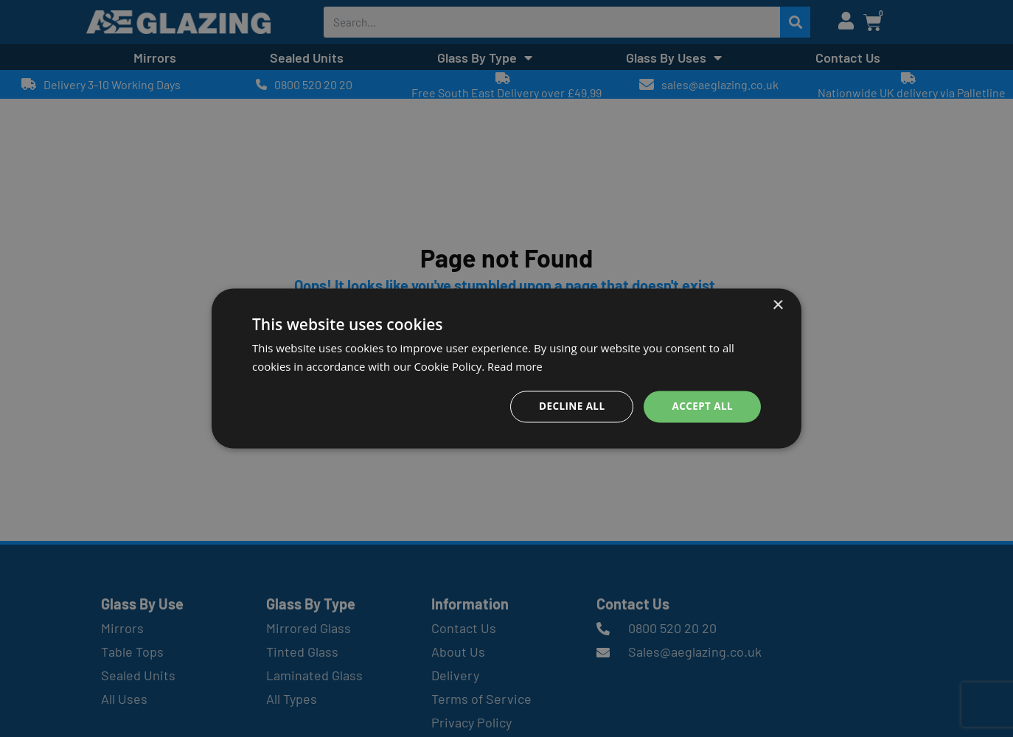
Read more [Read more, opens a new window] (515, 366)
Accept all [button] (701, 406)
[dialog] (506, 369)
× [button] (777, 305)
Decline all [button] (568, 406)
